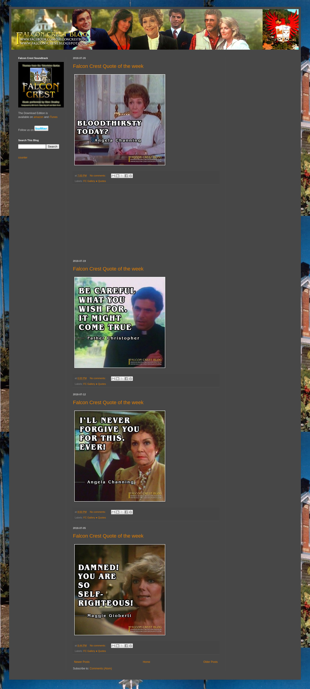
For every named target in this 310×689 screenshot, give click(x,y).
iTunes (53, 117)
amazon (38, 117)
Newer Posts (82, 661)
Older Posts (210, 661)
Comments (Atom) (101, 668)
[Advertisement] (146, 222)
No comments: (98, 175)
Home (146, 661)
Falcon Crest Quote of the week (108, 66)
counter (22, 157)
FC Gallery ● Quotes (94, 181)
